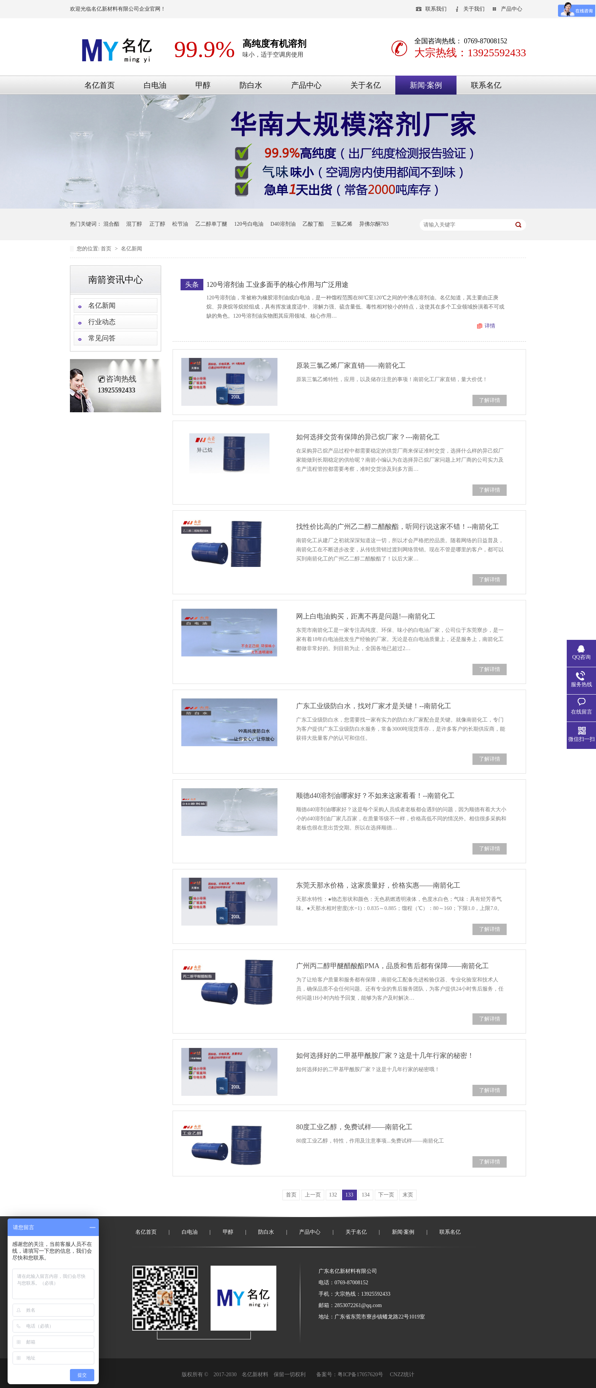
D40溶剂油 (283, 224)
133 (349, 1195)
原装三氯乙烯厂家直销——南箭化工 (351, 365)
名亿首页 (99, 85)
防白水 (250, 85)
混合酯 (111, 224)
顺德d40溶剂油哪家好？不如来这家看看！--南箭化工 (375, 795)
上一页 (313, 1195)
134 (366, 1195)
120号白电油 (248, 224)
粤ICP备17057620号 (360, 1374)
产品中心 (511, 9)
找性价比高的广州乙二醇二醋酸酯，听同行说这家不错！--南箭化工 (397, 526)
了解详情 (489, 400)
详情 (490, 326)
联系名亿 (486, 85)
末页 (408, 1195)
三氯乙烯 (341, 224)
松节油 (180, 224)
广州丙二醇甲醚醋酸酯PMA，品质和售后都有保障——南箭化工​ (392, 966)
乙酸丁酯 (313, 224)
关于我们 (474, 9)
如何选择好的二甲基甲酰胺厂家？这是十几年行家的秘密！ (385, 1055)
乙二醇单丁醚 (211, 224)
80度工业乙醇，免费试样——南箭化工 (354, 1127)
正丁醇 (157, 224)
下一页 (386, 1195)
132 (333, 1195)
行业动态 (102, 322)
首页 (107, 249)
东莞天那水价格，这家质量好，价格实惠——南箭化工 (378, 885)
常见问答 (102, 338)
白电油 (155, 85)
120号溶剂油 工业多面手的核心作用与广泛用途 (277, 284)
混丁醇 (134, 224)
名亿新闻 (131, 249)
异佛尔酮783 (373, 224)
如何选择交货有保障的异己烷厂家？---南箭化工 (368, 437)
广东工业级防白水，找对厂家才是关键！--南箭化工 (373, 706)
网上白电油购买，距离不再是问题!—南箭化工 (365, 616)
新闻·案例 (426, 85)
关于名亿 (365, 85)
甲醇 (203, 85)
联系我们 (436, 9)
